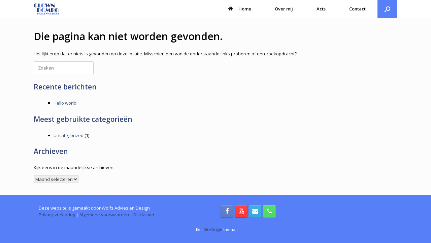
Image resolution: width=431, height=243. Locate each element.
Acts (321, 9)
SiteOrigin (213, 229)
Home (239, 9)
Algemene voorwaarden (104, 215)
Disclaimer (144, 215)
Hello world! (65, 103)
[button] (387, 9)
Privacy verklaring (57, 215)
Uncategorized (69, 135)
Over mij (284, 9)
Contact (357, 9)
